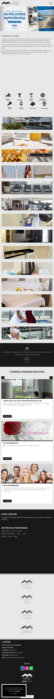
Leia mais (17, 691)
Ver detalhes (7, 416)
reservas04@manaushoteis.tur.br (15, 657)
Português (27, 697)
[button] (2, 18)
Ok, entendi (14, 693)
